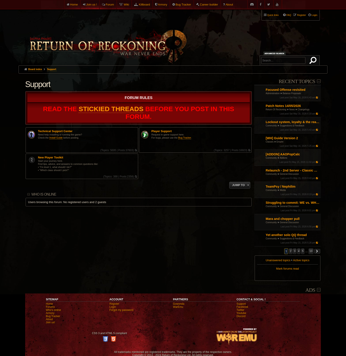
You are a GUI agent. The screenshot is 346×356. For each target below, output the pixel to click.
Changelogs (303, 109)
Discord (241, 316)
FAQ (288, 15)
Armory (162, 4)
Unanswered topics (278, 260)
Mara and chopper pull (283, 219)
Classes (270, 142)
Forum (110, 4)
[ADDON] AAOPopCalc (283, 154)
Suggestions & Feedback (292, 125)
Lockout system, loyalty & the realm (293, 122)
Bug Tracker (183, 4)
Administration (273, 93)
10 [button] (311, 251)
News (292, 109)
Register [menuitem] (301, 15)
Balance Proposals (292, 93)
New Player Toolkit (50, 157)
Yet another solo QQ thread (286, 235)
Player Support (161, 131)
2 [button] (290, 251)
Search (313, 61)
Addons (283, 158)
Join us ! (91, 4)
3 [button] (294, 251)
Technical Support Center (55, 131)
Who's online (53, 310)
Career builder (209, 4)
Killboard (144, 4)
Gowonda (178, 303)
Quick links (273, 15)
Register (114, 303)
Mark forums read (287, 268)
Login (112, 306)
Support (37, 84)
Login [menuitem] (314, 15)
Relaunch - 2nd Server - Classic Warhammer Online (293, 170)
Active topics (301, 260)
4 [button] (299, 251)
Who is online (43, 194)
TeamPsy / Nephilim (280, 186)
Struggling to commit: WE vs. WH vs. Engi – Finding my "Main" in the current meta (293, 202)
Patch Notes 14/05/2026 (283, 106)
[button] (317, 251)
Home (74, 4)
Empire (280, 142)
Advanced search (275, 53)
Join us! (50, 322)
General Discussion (289, 174)
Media (283, 190)
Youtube (241, 313)
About (229, 4)
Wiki (126, 4)
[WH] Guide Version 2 (282, 138)
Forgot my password (121, 310)
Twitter (240, 310)
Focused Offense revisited (285, 89)
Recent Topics (297, 81)
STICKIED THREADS (111, 108)
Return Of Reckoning (276, 109)
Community (271, 125)
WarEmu (178, 306)
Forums (50, 306)
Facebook (242, 306)
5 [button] (303, 251)
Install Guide (56, 137)
